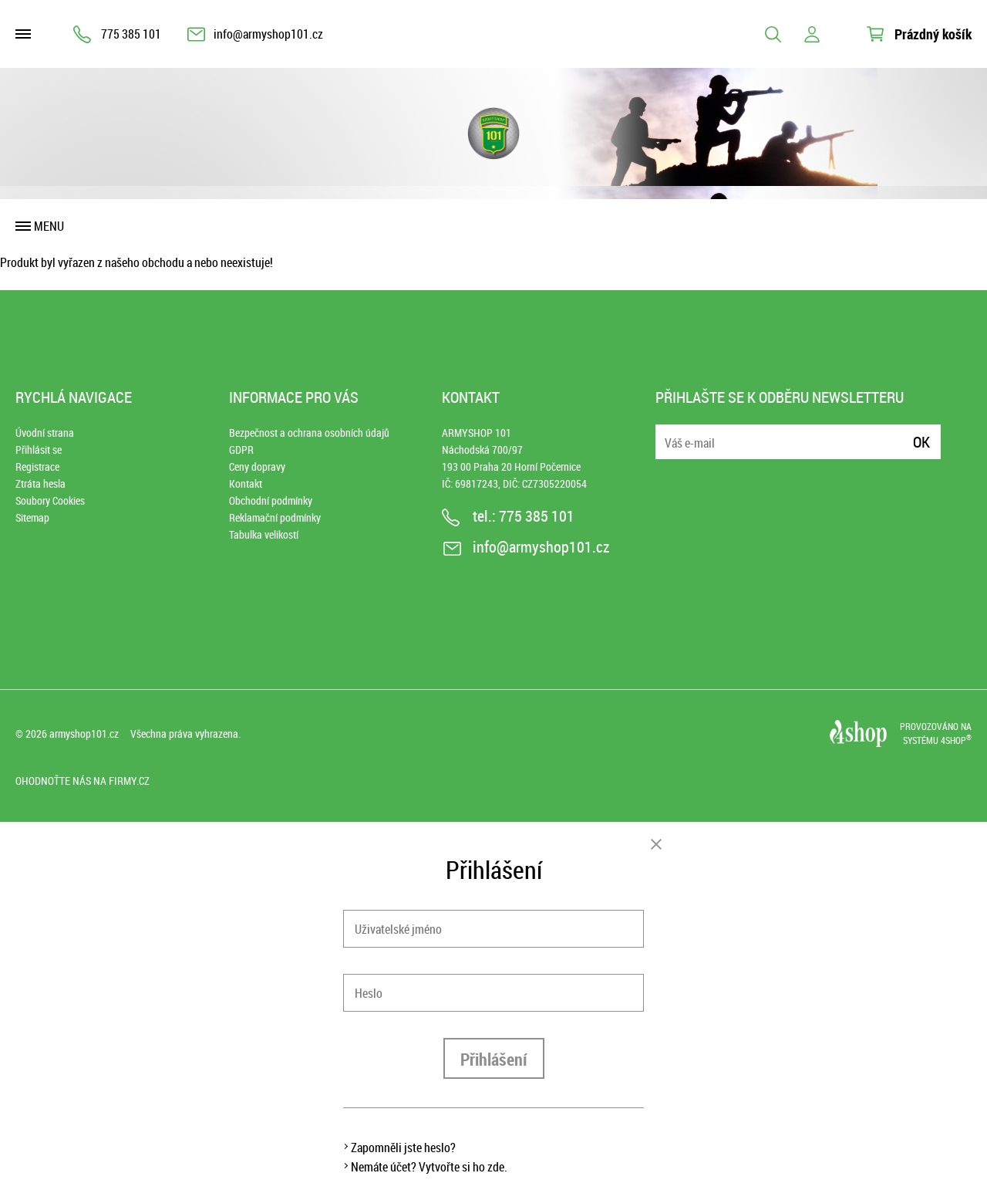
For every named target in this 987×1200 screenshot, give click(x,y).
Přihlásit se (38, 449)
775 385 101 (131, 33)
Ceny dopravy (257, 466)
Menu (49, 226)
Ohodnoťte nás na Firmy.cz (82, 780)
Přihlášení (493, 1059)
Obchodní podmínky (270, 500)
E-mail (668, 432)
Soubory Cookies (50, 500)
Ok (921, 441)
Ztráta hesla (40, 483)
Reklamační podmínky (275, 517)
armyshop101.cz (84, 733)
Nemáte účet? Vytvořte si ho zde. (429, 1166)
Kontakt (245, 483)
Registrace (37, 466)
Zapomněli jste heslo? (403, 1147)
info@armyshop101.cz (268, 33)
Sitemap (32, 517)
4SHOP (956, 740)
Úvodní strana (44, 432)
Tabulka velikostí (263, 534)
